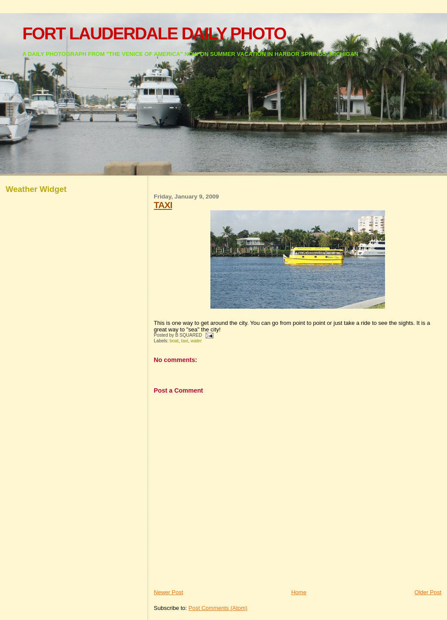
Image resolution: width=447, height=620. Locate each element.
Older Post (428, 592)
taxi (184, 340)
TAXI (163, 205)
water (196, 340)
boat (174, 340)
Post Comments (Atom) (218, 608)
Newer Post (168, 592)
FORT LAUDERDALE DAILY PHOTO (154, 33)
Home (298, 592)
